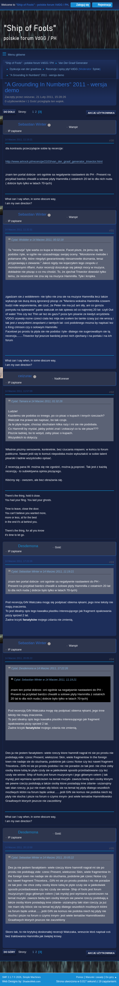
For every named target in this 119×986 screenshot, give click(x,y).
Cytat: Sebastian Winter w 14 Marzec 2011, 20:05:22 (42, 857)
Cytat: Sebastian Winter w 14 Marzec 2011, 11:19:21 (42, 571)
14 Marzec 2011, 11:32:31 (18, 229)
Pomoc (80, 977)
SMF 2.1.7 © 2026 (11, 977)
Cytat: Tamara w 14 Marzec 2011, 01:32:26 (36, 401)
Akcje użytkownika (101, 113)
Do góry (9, 952)
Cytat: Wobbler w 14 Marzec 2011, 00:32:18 (37, 240)
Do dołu (9, 112)
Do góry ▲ (111, 977)
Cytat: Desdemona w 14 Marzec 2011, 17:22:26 (39, 668)
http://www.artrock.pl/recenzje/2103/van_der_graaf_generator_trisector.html (54, 161)
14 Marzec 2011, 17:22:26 (18, 561)
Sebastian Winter (32, 124)
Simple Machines (32, 977)
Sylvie (96, 69)
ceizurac (25, 376)
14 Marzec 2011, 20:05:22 (18, 658)
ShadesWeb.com (32, 981)
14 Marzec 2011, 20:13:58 (18, 847)
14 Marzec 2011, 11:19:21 (18, 139)
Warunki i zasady (94, 977)
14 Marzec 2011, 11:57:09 (18, 391)
